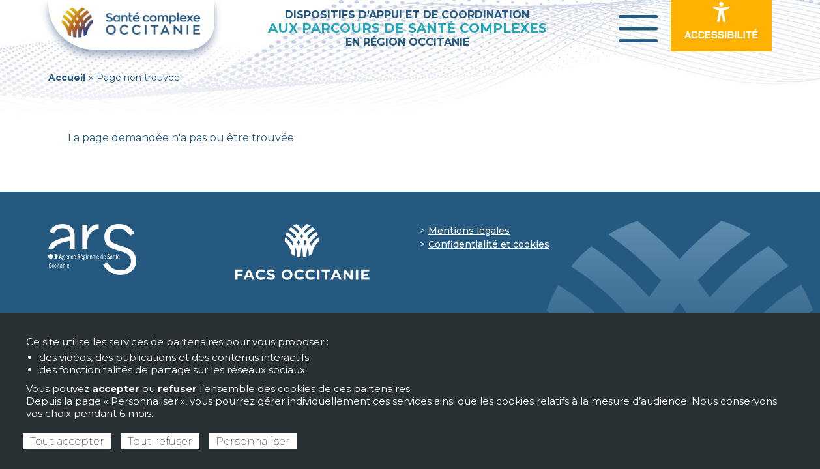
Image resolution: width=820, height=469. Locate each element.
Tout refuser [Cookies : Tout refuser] (160, 441)
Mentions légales (469, 230)
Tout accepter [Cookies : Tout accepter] (67, 441)
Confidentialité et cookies (488, 244)
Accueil (66, 77)
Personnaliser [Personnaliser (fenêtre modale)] (253, 441)
